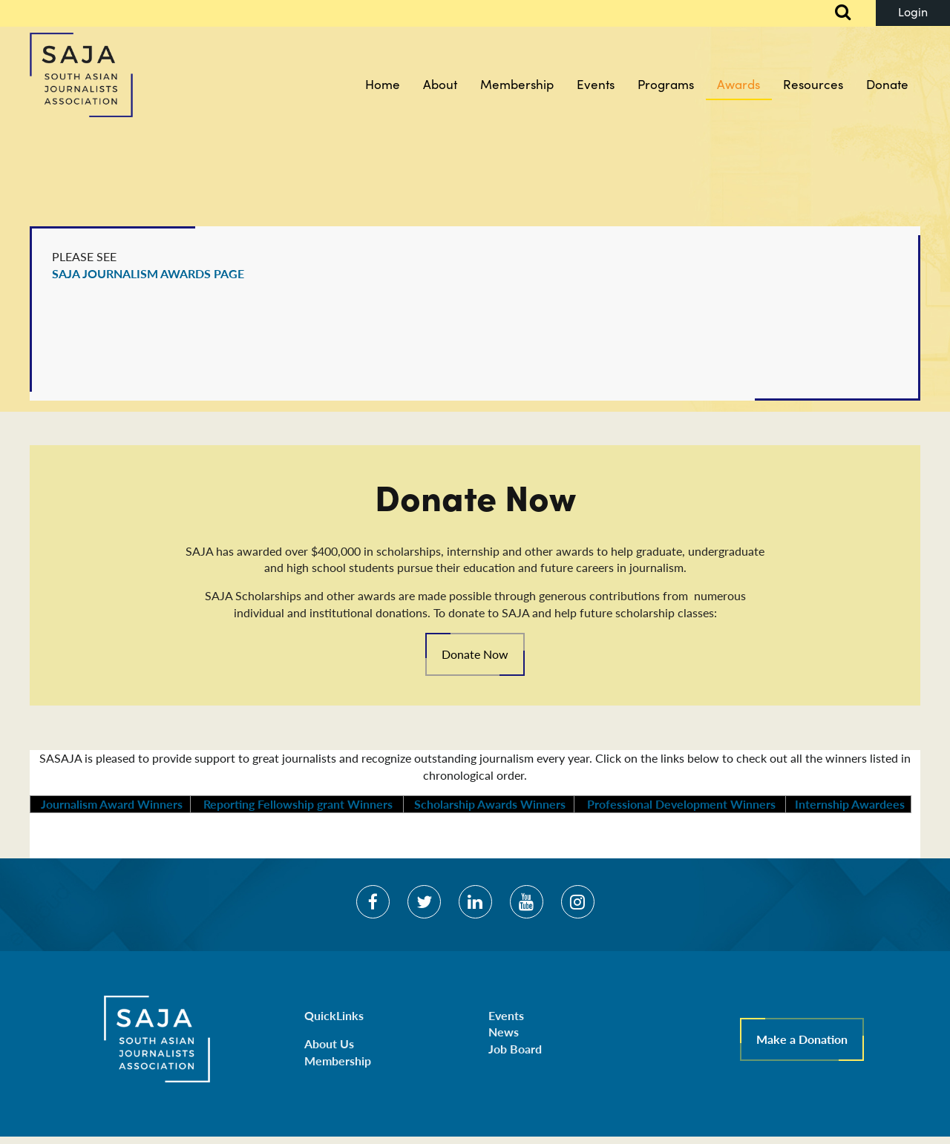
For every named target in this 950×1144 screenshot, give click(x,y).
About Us (329, 1043)
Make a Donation (802, 1039)
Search (835, 13)
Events (506, 1015)
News (503, 1032)
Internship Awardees (848, 804)
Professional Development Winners (680, 804)
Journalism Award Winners (110, 804)
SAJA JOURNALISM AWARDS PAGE (148, 273)
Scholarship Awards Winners (488, 804)
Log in (913, 13)
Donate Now (475, 654)
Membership (337, 1060)
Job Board (515, 1049)
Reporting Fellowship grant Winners (298, 804)
